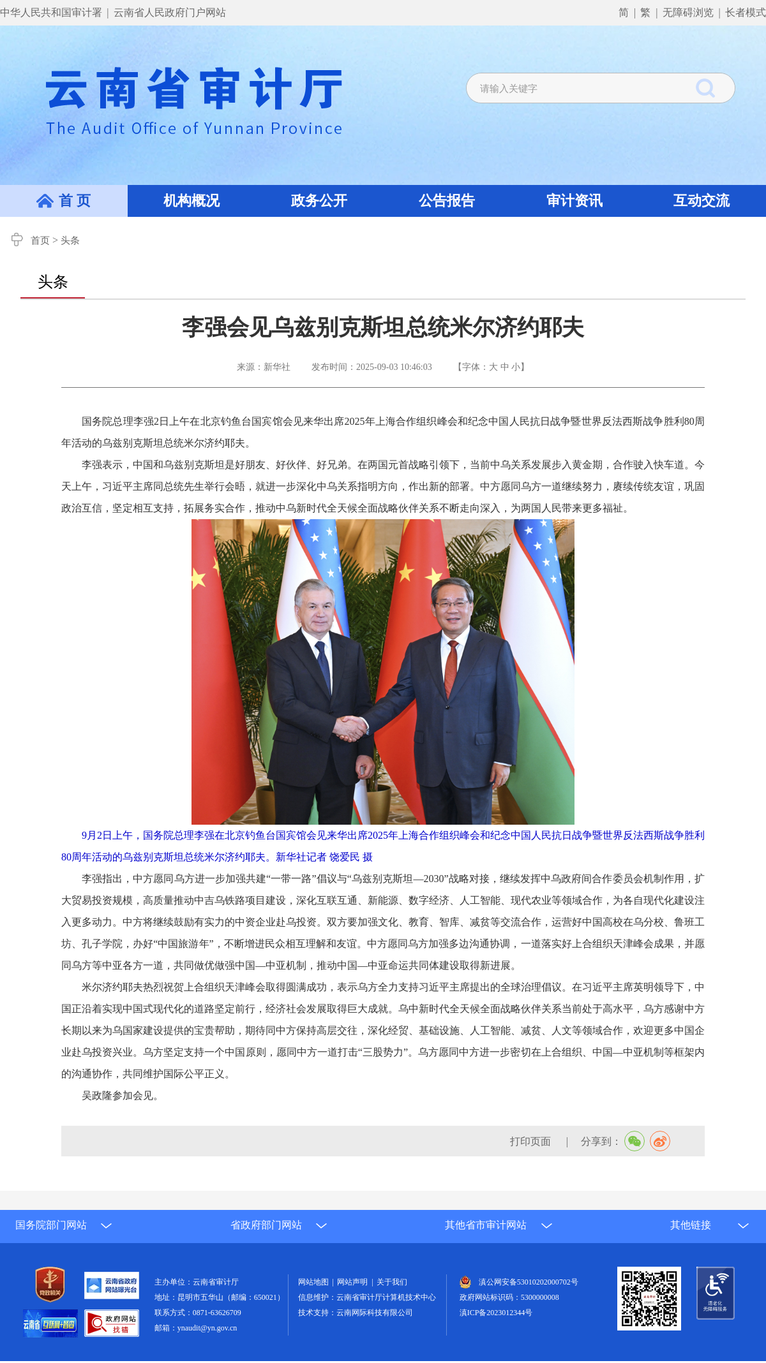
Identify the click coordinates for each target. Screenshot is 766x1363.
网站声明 (354, 1282)
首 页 (75, 201)
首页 (40, 240)
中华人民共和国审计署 (52, 12)
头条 (70, 240)
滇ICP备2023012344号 (496, 1312)
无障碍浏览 (688, 12)
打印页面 (531, 1141)
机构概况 (191, 201)
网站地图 (315, 1282)
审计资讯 (574, 201)
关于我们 (392, 1282)
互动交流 (701, 201)
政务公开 (319, 201)
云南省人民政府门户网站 (170, 12)
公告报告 (447, 201)
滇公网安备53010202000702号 (528, 1282)
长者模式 (745, 12)
